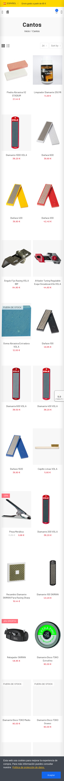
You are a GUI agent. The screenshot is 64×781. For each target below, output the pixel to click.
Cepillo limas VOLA (47, 468)
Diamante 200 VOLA (47, 531)
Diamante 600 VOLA (16, 406)
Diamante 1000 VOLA (16, 155)
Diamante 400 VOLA (47, 406)
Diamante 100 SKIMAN (48, 594)
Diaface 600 (48, 155)
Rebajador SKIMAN (16, 657)
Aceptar (51, 775)
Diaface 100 (47, 343)
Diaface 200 (48, 217)
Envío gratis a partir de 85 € (34, 3)
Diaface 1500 (16, 468)
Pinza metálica (16, 531)
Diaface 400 (16, 217)
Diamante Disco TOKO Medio (16, 720)
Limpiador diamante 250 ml (47, 92)
